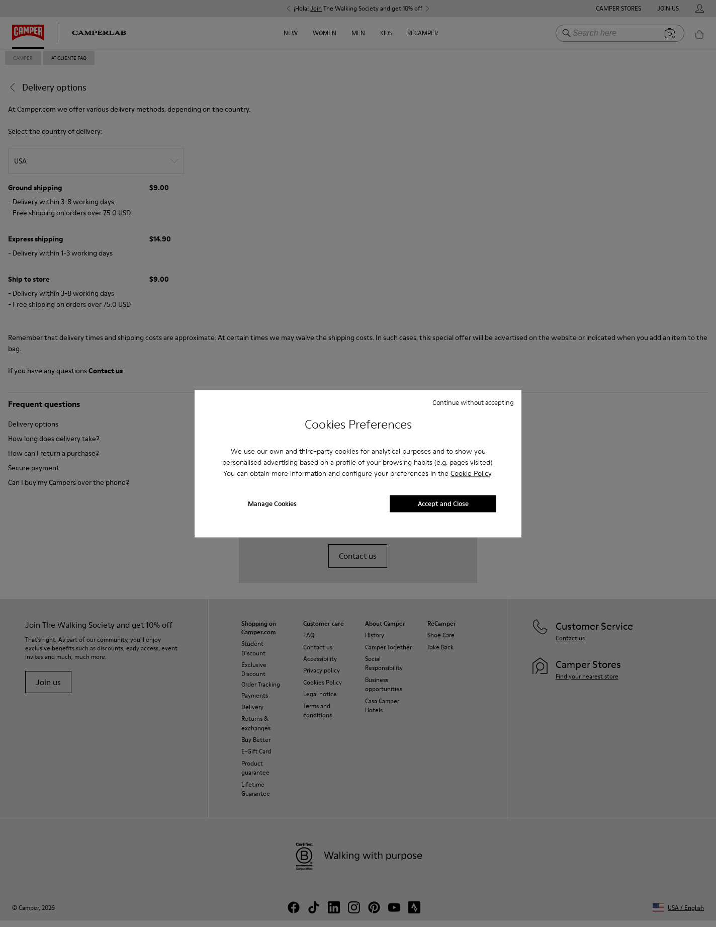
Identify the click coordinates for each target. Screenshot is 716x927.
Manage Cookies (272, 503)
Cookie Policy (471, 474)
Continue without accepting (473, 402)
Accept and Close (443, 503)
